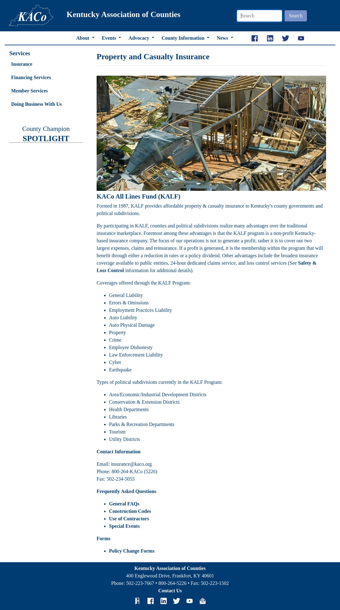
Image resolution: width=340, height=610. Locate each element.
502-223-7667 (140, 583)
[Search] (259, 16)
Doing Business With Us (36, 104)
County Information (184, 38)
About (83, 38)
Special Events (124, 526)
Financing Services (31, 77)
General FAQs (124, 503)
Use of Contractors (129, 518)
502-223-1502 (215, 583)
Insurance (21, 64)
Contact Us (170, 590)
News (223, 38)
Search (296, 15)
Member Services (29, 90)
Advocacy (139, 38)
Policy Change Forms (132, 551)
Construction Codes (130, 511)
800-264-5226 (173, 583)
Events (109, 38)
